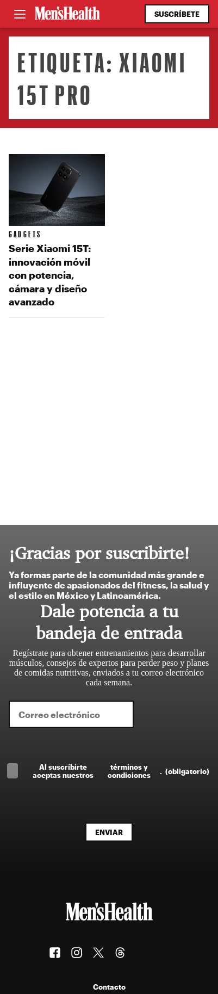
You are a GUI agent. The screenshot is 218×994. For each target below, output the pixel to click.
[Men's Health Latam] (67, 14)
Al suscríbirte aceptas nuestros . (121, 771)
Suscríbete (177, 14)
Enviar (109, 832)
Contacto (109, 987)
